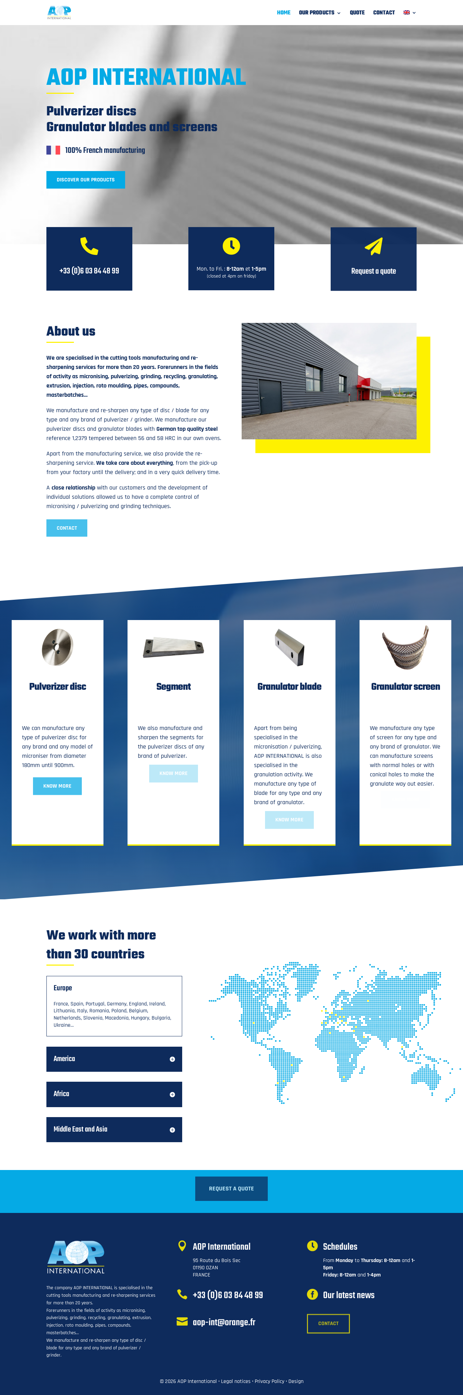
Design (296, 1381)
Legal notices (236, 1381)
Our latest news (349, 1295)
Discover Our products (86, 179)
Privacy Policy (269, 1381)
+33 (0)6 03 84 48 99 (228, 1295)
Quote (357, 14)
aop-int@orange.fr (224, 1322)
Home (283, 14)
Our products (316, 14)
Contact (384, 14)
